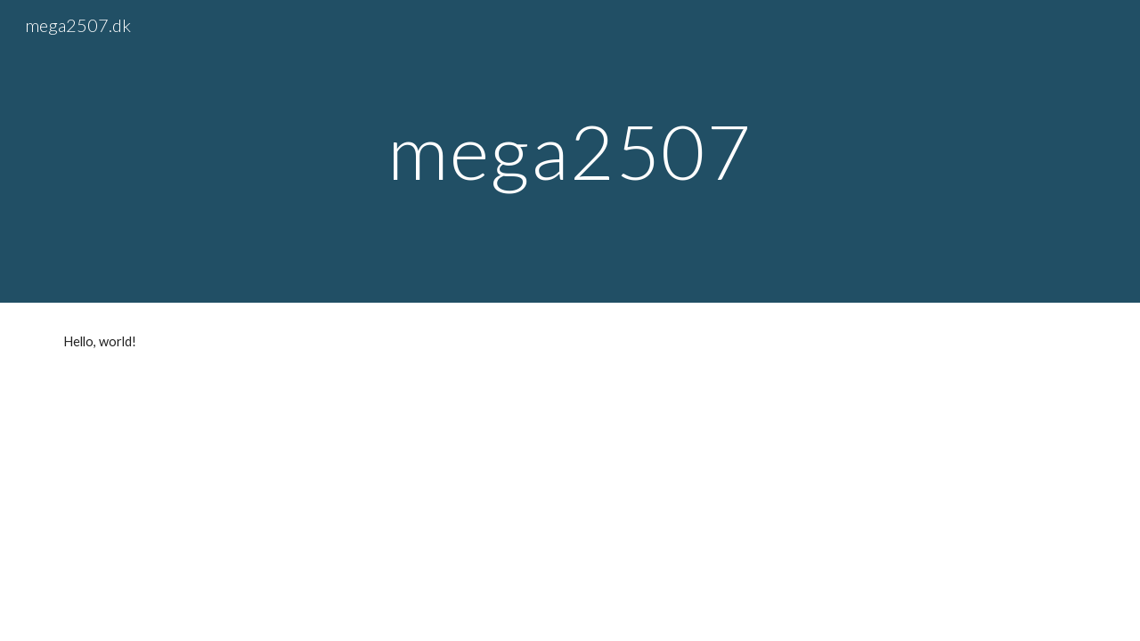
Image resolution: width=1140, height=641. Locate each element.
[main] (570, 151)
